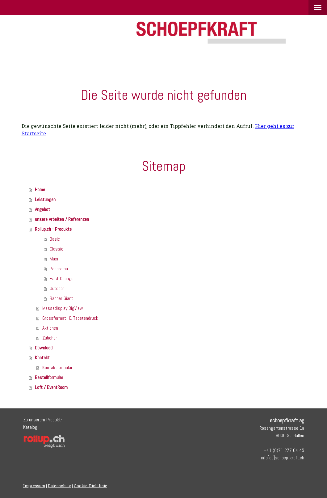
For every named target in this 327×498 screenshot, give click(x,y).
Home (40, 189)
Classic (56, 249)
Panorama (59, 268)
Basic (55, 239)
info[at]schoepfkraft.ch (282, 457)
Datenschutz (59, 485)
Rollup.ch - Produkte (53, 229)
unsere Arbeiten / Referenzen (62, 219)
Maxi (54, 258)
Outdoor (57, 288)
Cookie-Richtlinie (90, 485)
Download (43, 347)
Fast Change (61, 278)
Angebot (42, 209)
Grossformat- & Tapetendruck (70, 318)
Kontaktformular (57, 367)
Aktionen (50, 328)
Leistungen (45, 199)
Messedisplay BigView (62, 308)
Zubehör (49, 338)
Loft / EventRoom (51, 387)
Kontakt (42, 357)
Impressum (34, 485)
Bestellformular (49, 377)
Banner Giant (61, 298)
